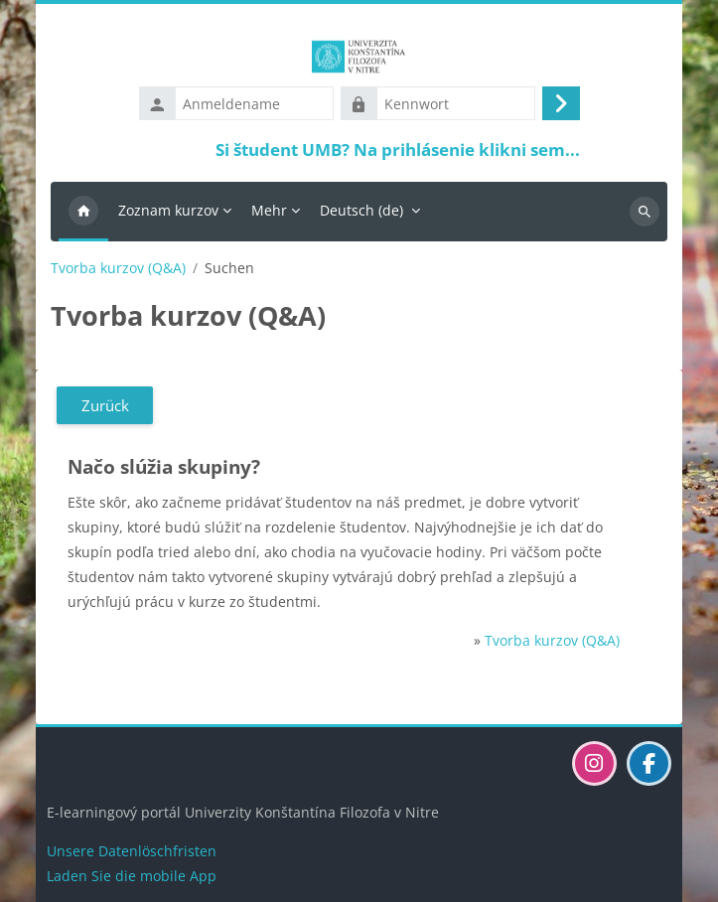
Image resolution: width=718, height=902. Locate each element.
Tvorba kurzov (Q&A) (118, 268)
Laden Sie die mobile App (131, 875)
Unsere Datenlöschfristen (131, 850)
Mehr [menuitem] (269, 210)
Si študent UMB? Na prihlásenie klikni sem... (397, 149)
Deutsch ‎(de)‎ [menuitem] (361, 210)
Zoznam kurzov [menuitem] (168, 210)
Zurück (105, 405)
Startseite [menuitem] (83, 211)
